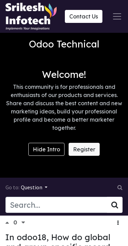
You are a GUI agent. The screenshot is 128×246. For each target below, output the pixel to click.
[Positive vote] (9, 223)
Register (84, 149)
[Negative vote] (23, 223)
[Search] (115, 205)
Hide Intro (46, 149)
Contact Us (83, 16)
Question (32, 187)
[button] (118, 222)
